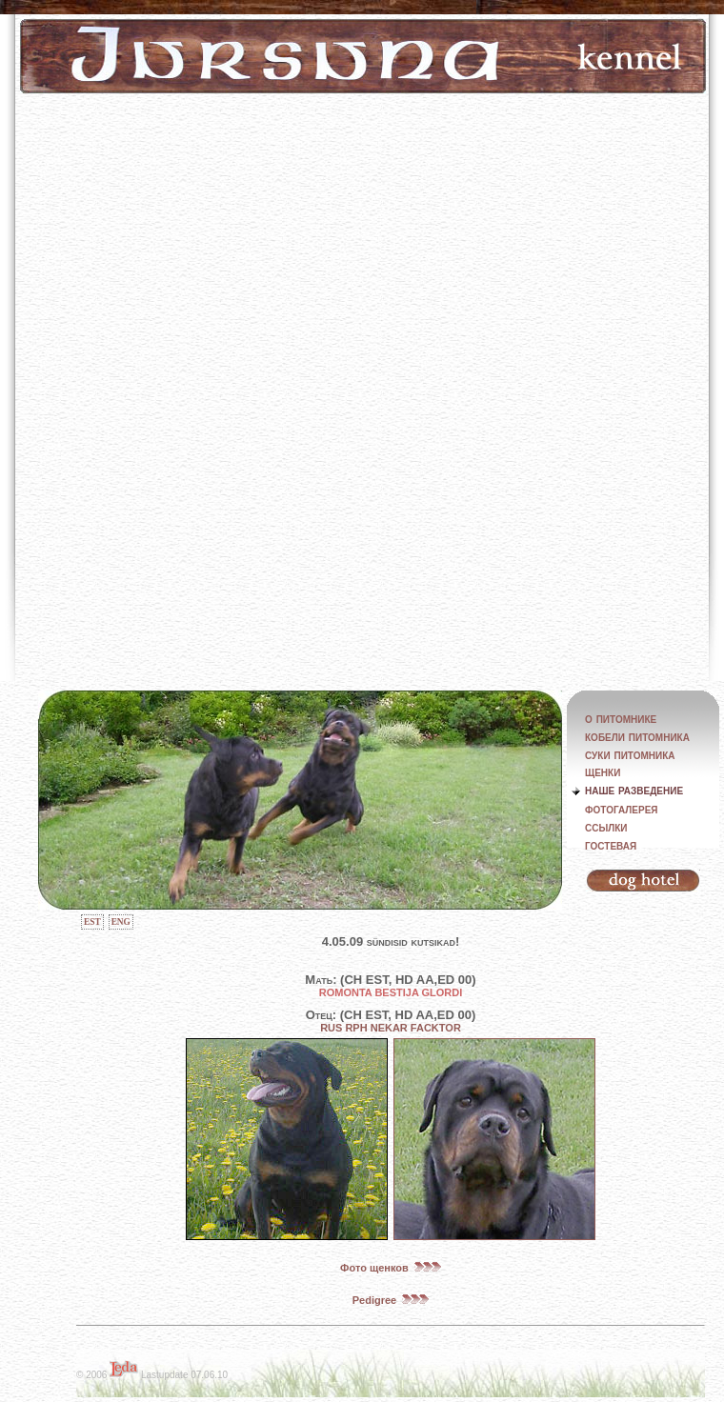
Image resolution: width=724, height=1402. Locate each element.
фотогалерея (621, 808)
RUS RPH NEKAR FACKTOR (390, 1027)
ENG (121, 922)
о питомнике (620, 718)
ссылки (606, 826)
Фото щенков (390, 1267)
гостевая (610, 844)
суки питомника (630, 754)
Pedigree (391, 1300)
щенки (602, 771)
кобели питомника (637, 736)
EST (92, 922)
